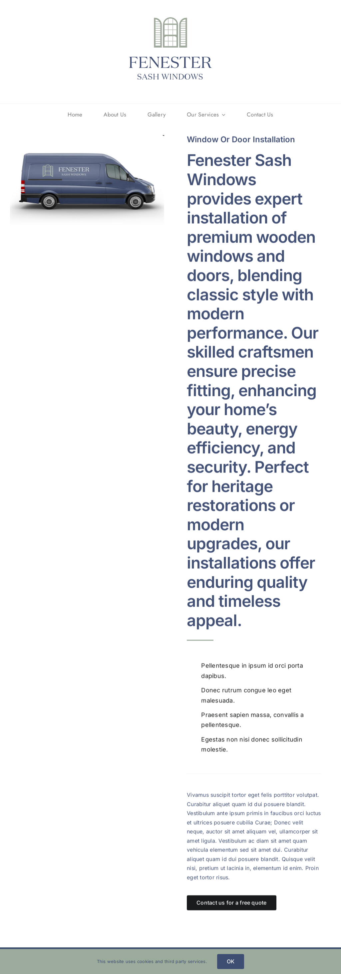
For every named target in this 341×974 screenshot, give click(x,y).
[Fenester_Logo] (170, 13)
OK (230, 961)
